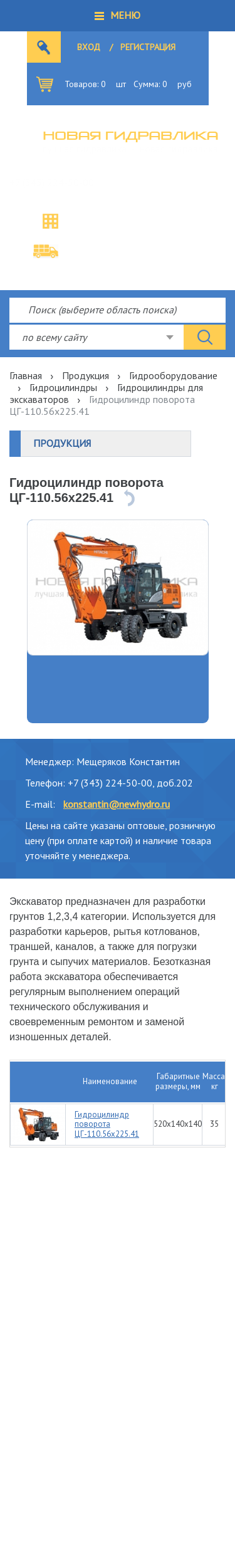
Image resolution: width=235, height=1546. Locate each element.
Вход (88, 47)
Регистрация (147, 47)
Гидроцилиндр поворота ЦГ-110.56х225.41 (107, 1124)
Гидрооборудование (173, 375)
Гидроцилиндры (63, 387)
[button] (117, 15)
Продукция (85, 375)
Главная (25, 375)
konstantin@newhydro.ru (116, 804)
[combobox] (96, 337)
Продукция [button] (62, 443)
